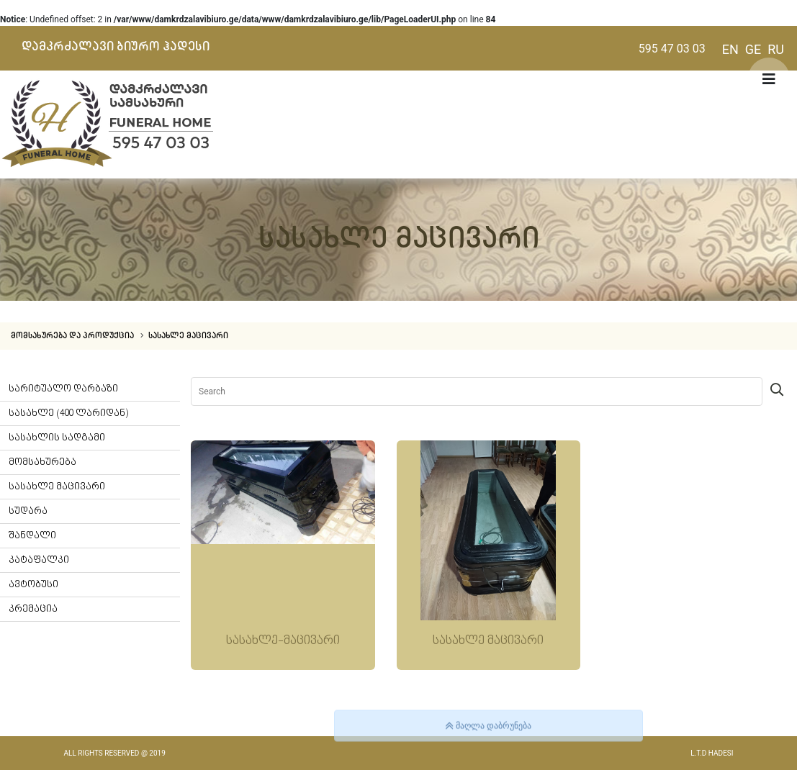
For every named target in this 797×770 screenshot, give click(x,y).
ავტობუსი (33, 585)
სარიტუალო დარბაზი (63, 389)
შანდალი (32, 536)
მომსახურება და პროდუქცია (73, 336)
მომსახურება (42, 462)
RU (775, 49)
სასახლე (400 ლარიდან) (68, 413)
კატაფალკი (39, 560)
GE (753, 49)
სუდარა (28, 511)
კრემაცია (33, 609)
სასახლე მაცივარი (188, 336)
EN (730, 49)
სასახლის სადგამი (57, 438)
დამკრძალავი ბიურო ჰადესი (116, 46)
